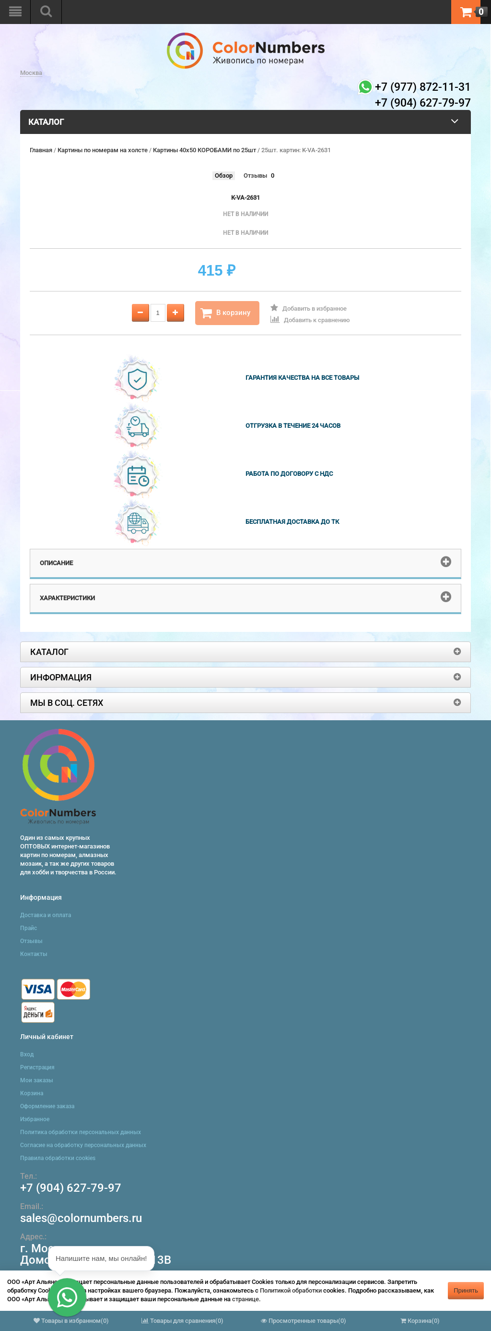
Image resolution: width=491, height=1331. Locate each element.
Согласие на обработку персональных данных (83, 1145)
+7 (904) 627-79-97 (70, 1188)
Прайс (28, 928)
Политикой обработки (291, 1290)
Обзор (224, 175)
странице (245, 1299)
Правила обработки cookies (57, 1158)
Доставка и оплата (45, 915)
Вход (27, 1054)
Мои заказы (36, 1080)
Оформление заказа (47, 1106)
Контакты (33, 954)
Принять (466, 1290)
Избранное (34, 1119)
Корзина (31, 1093)
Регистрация (37, 1067)
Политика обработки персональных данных (80, 1132)
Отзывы (255, 175)
